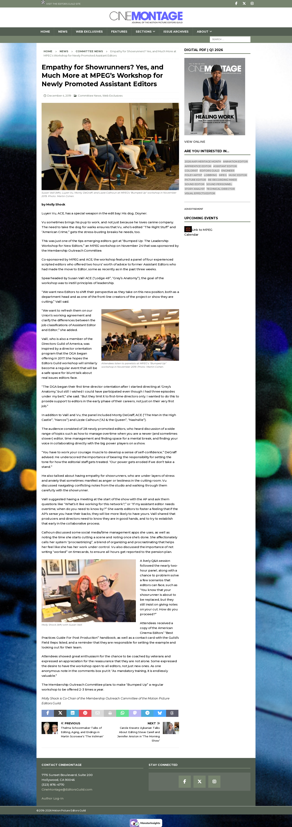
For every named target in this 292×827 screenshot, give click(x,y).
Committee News (89, 95)
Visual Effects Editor (200, 193)
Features (119, 31)
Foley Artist (193, 175)
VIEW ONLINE (194, 142)
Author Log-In (52, 798)
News (63, 31)
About (202, 31)
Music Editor (238, 175)
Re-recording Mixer (222, 179)
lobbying (210, 175)
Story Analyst (195, 188)
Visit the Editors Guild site (61, 2)
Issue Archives (176, 31)
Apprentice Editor (198, 166)
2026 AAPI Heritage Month (203, 161)
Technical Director (221, 188)
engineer (227, 170)
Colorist (191, 170)
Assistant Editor (225, 166)
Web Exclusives (89, 31)
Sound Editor (194, 184)
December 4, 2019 (59, 95)
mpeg (223, 175)
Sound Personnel (219, 184)
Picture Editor (195, 179)
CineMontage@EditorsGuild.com (67, 789)
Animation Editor (235, 161)
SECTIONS (144, 31)
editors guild (209, 170)
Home (45, 31)
